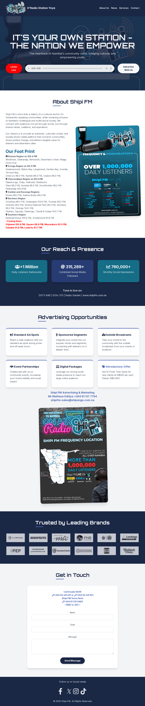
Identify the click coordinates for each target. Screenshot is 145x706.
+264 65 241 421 (62, 595)
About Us (104, 8)
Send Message (72, 660)
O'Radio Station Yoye (41, 8)
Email (72, 625)
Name (72, 612)
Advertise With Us (128, 69)
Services (124, 8)
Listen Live (14, 69)
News (114, 8)
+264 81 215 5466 (73, 601)
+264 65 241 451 (84, 595)
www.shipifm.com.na (94, 295)
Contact (135, 8)
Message (72, 637)
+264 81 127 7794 (85, 396)
